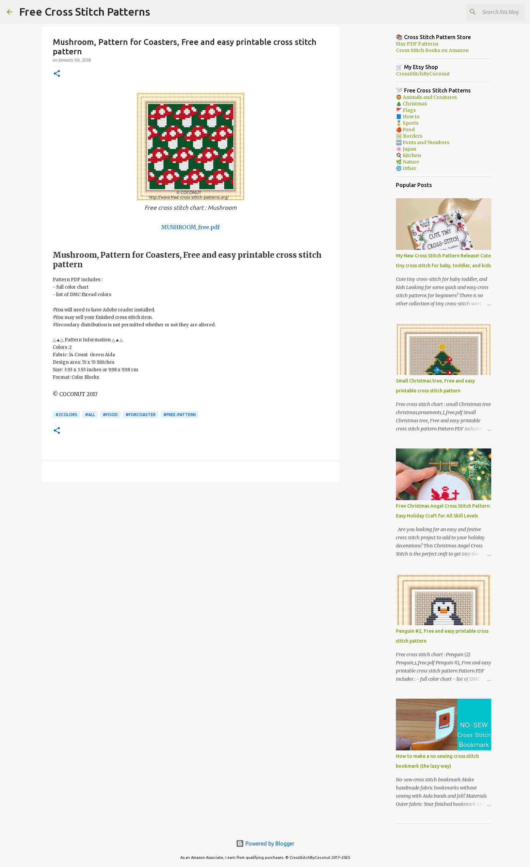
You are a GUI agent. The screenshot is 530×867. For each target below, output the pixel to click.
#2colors (66, 414)
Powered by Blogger (265, 843)
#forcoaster (141, 414)
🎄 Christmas (411, 104)
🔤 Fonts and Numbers (422, 142)
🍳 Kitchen (408, 155)
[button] (57, 74)
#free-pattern (179, 414)
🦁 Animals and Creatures (426, 97)
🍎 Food (405, 129)
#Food (110, 414)
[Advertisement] (190, 540)
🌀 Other (406, 168)
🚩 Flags (406, 110)
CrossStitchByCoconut (423, 74)
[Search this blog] (489, 12)
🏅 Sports (407, 123)
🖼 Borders (409, 136)
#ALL (90, 414)
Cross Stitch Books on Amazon (432, 50)
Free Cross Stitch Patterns (84, 11)
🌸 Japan (406, 149)
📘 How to (408, 117)
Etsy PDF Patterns (417, 44)
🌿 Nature (407, 162)
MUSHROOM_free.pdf (190, 227)
